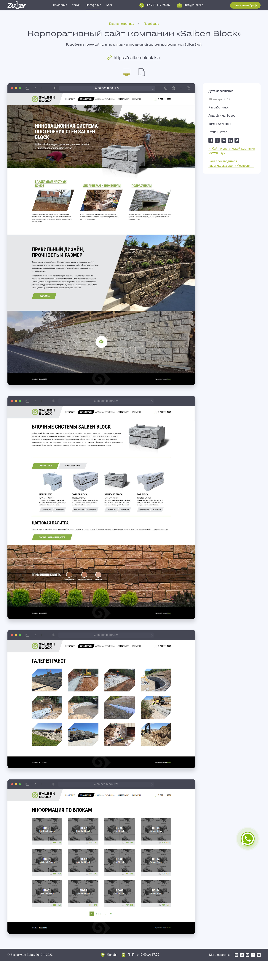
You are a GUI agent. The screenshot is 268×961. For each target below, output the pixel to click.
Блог (109, 5)
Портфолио (93, 5)
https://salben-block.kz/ (137, 57)
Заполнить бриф (245, 5)
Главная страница (121, 23)
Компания (60, 5)
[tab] (126, 72)
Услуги (76, 5)
